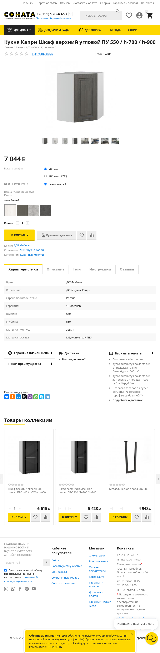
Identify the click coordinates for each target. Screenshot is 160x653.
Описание (55, 269)
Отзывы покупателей (97, 569)
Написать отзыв (42, 54)
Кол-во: (9, 223)
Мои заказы (59, 572)
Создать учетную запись (67, 566)
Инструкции (100, 269)
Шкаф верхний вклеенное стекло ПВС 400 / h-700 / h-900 (27, 490)
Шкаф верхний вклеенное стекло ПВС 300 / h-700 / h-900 (77, 490)
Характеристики (23, 269)
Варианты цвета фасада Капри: (19, 193)
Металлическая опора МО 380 (128, 489)
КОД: (99, 54)
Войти (55, 560)
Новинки (27, 3)
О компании (97, 555)
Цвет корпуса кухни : (16, 183)
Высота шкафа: (13, 168)
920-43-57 (51, 13)
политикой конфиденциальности (21, 579)
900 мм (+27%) (55, 176)
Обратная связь (46, 3)
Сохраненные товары (65, 577)
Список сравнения (63, 583)
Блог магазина (98, 561)
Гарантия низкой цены (100, 603)
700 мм (51, 169)
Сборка (105, 3)
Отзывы (65, 3)
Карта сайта (96, 577)
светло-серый (55, 184)
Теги (77, 269)
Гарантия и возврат (125, 3)
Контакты (147, 3)
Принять (55, 647)
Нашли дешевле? (74, 359)
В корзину (19, 235)
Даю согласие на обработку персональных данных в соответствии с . (23, 575)
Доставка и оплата (85, 3)
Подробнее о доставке (127, 400)
